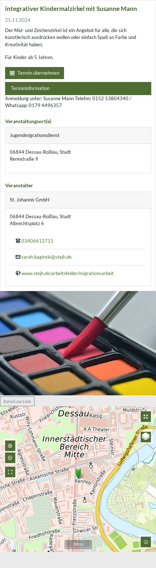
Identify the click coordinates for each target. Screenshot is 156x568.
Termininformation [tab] (30, 88)
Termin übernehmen (34, 73)
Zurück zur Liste (17, 401)
